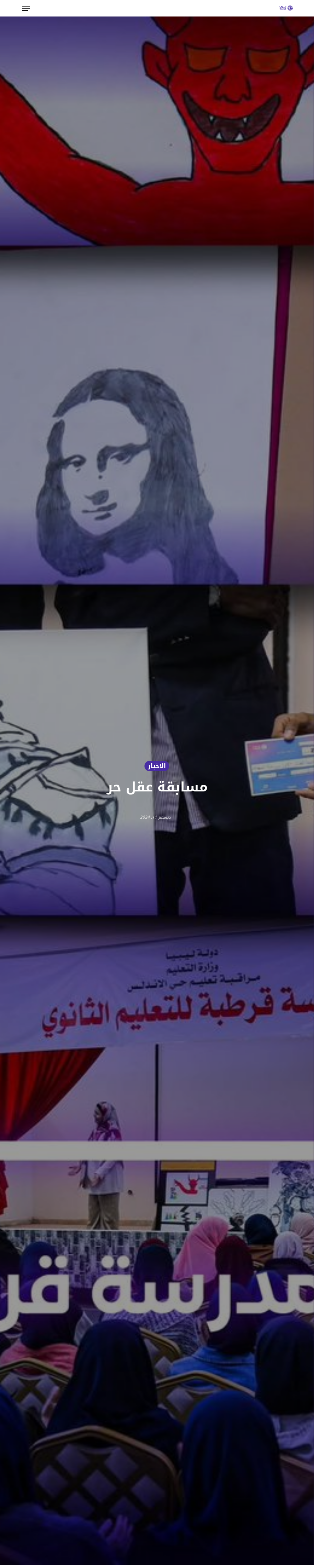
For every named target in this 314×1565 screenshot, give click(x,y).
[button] (26, 8)
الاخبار (157, 766)
